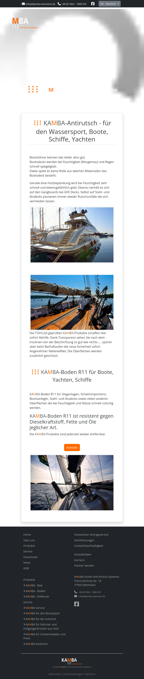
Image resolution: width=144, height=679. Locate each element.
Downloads (30, 557)
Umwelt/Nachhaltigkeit (88, 546)
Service (27, 551)
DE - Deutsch (108, 3)
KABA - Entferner (36, 596)
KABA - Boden (34, 591)
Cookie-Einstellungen (72, 674)
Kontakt (72, 447)
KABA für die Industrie (39, 619)
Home (27, 534)
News (26, 562)
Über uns (29, 540)
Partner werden (84, 565)
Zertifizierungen (84, 540)
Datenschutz (55, 674)
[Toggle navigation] (136, 23)
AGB (26, 568)
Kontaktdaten (82, 554)
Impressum (90, 674)
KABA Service (34, 608)
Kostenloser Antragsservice (91, 534)
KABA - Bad (32, 585)
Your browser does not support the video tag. (72, 61)
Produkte (29, 546)
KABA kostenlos (35, 644)
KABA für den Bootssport (41, 613)
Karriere (79, 560)
